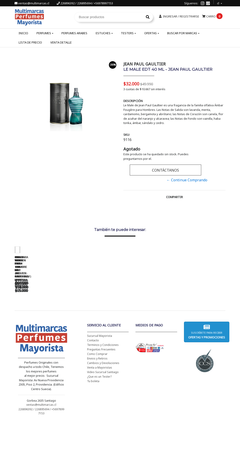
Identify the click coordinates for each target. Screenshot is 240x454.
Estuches (103, 33)
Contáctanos (165, 170)
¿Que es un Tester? (99, 409)
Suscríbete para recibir (206, 364)
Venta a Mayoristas (99, 400)
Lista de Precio (30, 42)
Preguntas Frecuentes (101, 382)
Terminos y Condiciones (103, 377)
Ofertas (150, 33)
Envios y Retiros (97, 391)
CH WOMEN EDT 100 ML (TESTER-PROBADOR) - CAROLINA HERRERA (110, 317)
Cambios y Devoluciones (103, 395)
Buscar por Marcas (182, 33)
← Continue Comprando (187, 179)
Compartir (174, 197)
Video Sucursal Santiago (103, 404)
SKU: (126, 135)
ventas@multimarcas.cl (32, 3)
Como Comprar (97, 386)
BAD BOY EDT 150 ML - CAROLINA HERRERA (173, 315)
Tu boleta (93, 413)
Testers (127, 33)
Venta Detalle (61, 42)
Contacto (93, 373)
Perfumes (44, 33)
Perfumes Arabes (74, 33)
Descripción (133, 101)
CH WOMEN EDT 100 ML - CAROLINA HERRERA (46, 315)
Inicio (23, 33)
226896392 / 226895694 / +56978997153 (85, 3)
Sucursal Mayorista (99, 368)
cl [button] (218, 2)
